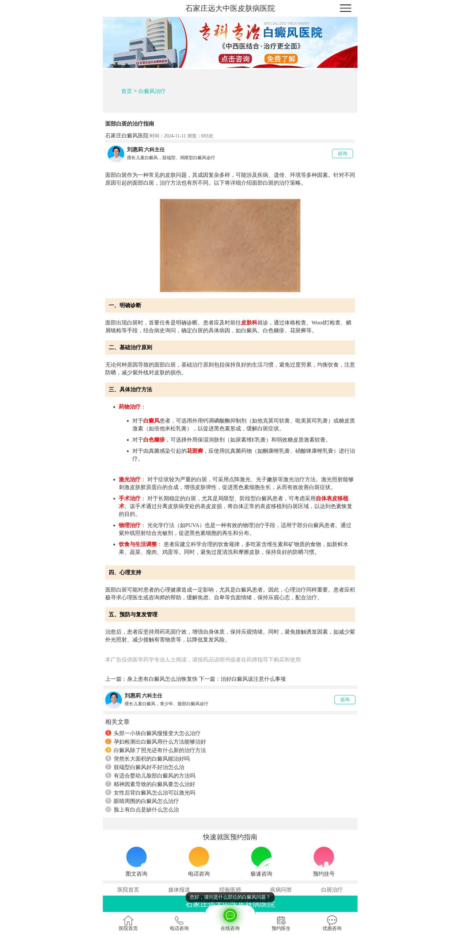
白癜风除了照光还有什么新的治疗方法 (155, 750)
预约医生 (281, 923)
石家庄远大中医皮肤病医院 (230, 8)
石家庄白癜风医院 (127, 135)
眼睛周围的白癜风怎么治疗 (142, 801)
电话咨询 (179, 923)
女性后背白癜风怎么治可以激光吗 (150, 792)
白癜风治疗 (152, 91)
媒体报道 (179, 890)
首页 (126, 91)
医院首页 (128, 890)
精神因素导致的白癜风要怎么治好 (150, 784)
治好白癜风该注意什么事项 (253, 679)
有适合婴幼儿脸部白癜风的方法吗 (150, 775)
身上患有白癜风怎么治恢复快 (162, 679)
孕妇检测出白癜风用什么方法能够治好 (155, 741)
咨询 (342, 153)
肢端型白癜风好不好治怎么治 (144, 767)
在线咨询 (230, 918)
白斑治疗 (332, 890)
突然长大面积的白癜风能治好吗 (147, 758)
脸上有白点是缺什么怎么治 (142, 809)
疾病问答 (281, 890)
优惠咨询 (332, 923)
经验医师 (230, 890)
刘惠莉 (135, 149)
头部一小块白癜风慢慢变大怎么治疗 (153, 733)
